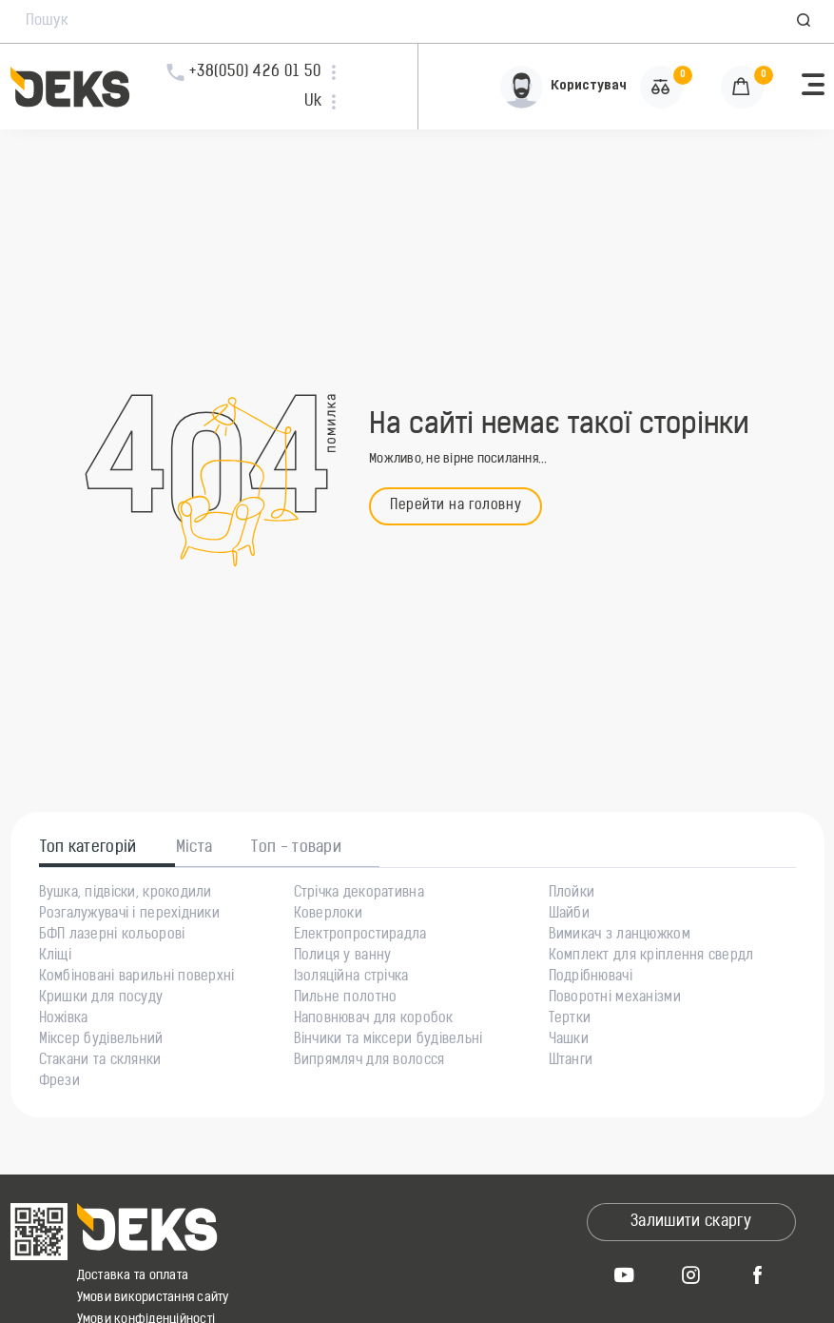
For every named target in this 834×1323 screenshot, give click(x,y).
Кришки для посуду (101, 998)
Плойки (572, 893)
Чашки (569, 1040)
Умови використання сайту (153, 1298)
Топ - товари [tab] (296, 848)
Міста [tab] (194, 848)
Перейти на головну (455, 506)
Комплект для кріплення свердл (651, 956)
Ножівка (63, 1019)
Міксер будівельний (101, 1040)
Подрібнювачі (590, 977)
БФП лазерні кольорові (112, 935)
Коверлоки (328, 914)
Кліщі (55, 956)
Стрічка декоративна (359, 893)
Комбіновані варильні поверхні (137, 977)
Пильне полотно (346, 998)
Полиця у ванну (343, 956)
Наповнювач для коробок (374, 1019)
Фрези (59, 1082)
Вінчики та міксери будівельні (388, 1040)
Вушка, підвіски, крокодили (125, 893)
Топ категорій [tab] (88, 848)
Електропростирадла (360, 935)
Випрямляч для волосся (369, 1061)
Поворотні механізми (615, 998)
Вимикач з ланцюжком (619, 935)
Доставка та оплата (133, 1276)
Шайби (569, 914)
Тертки (570, 1019)
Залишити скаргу (690, 1222)
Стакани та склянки (100, 1061)
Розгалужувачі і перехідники (130, 914)
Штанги (571, 1061)
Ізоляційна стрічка (351, 977)
